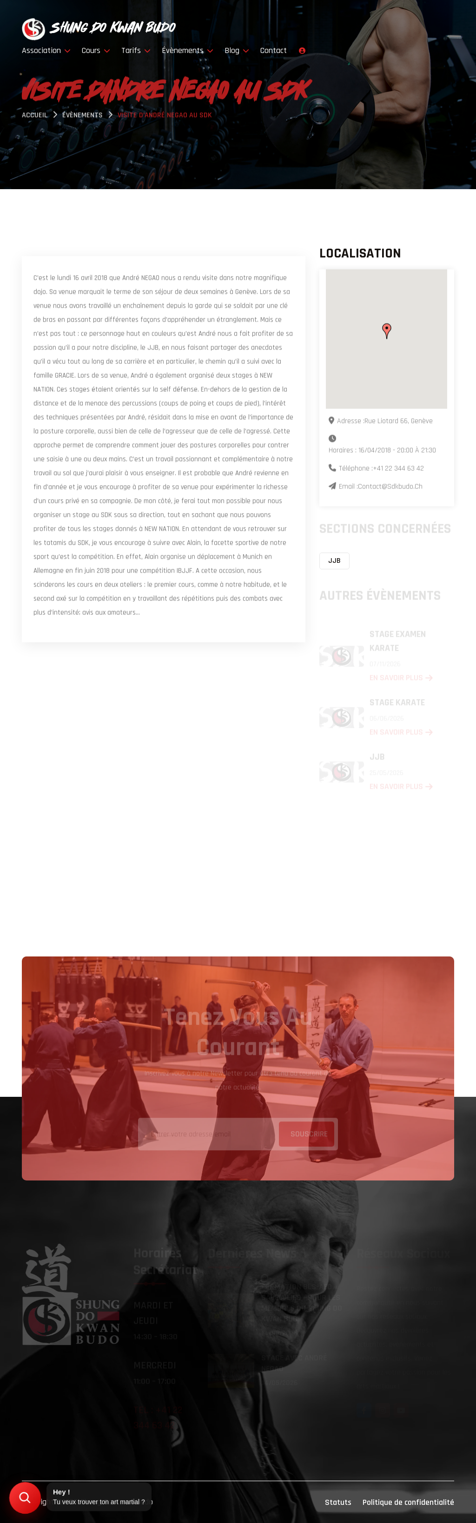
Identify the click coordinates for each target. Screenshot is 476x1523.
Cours (96, 50)
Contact (273, 50)
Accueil (34, 116)
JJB (334, 561)
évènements (82, 116)
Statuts (338, 1502)
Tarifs (136, 50)
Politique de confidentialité (408, 1502)
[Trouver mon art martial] (25, 1498)
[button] (386, 332)
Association (46, 50)
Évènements (187, 50)
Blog (237, 50)
